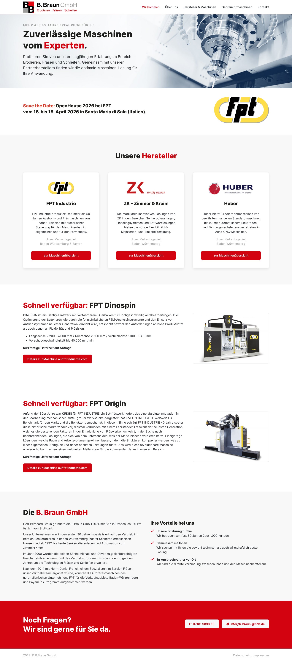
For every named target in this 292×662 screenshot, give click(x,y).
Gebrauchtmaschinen (237, 7)
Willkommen (151, 7)
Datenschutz (242, 655)
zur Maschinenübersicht (61, 255)
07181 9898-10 (201, 624)
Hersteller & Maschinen (199, 7)
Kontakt (263, 7)
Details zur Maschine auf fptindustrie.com (57, 359)
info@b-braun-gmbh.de (245, 624)
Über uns (171, 7)
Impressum (261, 655)
